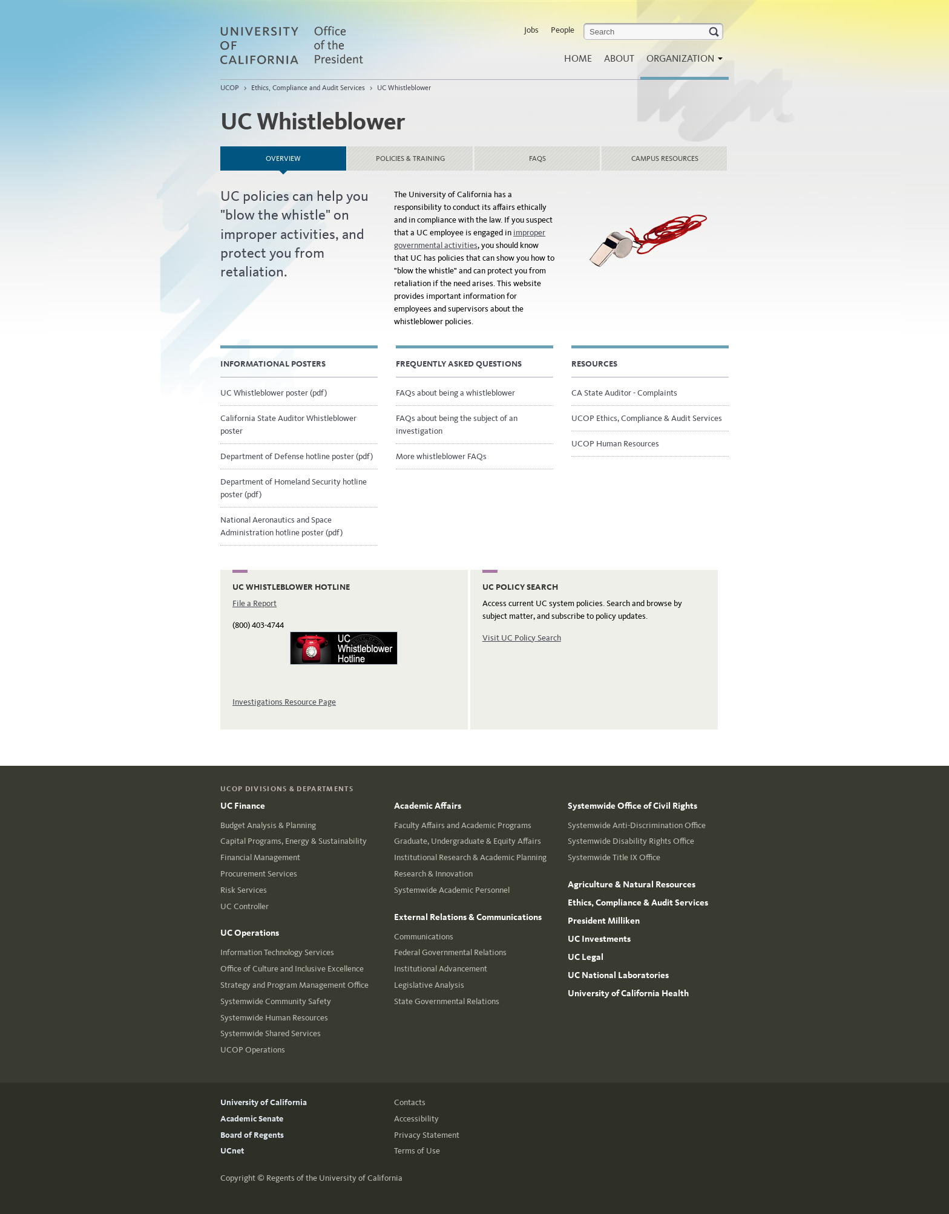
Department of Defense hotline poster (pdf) (296, 456)
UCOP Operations (252, 1050)
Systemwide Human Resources (274, 1018)
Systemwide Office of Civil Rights (632, 805)
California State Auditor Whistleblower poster (288, 424)
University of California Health (628, 993)
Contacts (409, 1102)
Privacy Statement (426, 1135)
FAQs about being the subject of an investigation (456, 424)
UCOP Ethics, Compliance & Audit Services (646, 418)
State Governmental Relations (446, 1001)
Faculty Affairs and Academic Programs (462, 825)
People (562, 30)
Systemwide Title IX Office (614, 857)
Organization (681, 62)
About (619, 58)
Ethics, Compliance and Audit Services (308, 87)
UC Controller (244, 906)
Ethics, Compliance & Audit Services (638, 902)
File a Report (254, 603)
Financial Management (260, 857)
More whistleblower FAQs (441, 456)
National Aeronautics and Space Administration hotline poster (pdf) (281, 526)
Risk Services (243, 890)
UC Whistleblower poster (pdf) (273, 393)
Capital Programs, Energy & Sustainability (293, 841)
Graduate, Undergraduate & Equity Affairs (467, 841)
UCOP (229, 87)
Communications (423, 937)
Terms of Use (417, 1151)
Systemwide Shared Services (270, 1033)
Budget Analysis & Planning (268, 825)
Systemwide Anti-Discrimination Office (637, 825)
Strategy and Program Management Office (294, 985)
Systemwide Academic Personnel (452, 890)
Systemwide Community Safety (275, 1001)
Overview (306, 154)
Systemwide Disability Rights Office (631, 841)
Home (578, 58)
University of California (263, 1102)
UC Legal (585, 956)
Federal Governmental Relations (450, 952)
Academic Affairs (427, 805)
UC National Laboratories (618, 975)
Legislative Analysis (429, 985)
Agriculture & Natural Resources (631, 884)
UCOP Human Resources (615, 444)
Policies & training (410, 158)
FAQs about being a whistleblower (455, 393)
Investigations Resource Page (284, 702)
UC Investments (599, 938)
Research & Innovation (433, 874)
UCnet (232, 1151)
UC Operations (249, 932)
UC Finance (242, 805)
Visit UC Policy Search (521, 638)
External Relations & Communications (468, 917)
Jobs (531, 30)
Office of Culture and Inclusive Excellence (292, 969)
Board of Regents (252, 1135)
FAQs (537, 158)
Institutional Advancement (440, 969)
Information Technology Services (277, 952)
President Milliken (604, 920)
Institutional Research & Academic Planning (470, 857)
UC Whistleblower (404, 87)
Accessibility (416, 1119)
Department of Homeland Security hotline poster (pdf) (293, 488)
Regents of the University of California (334, 1178)
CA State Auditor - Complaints (624, 393)
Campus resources (664, 158)
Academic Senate (251, 1119)
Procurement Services (258, 874)
